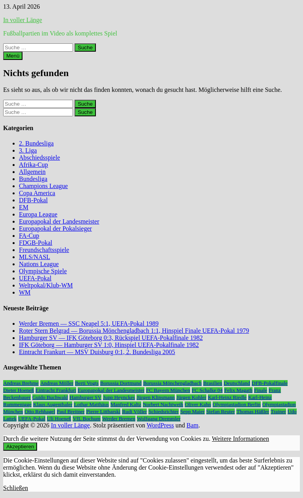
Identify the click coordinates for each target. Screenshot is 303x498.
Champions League (43, 186)
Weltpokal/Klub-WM (46, 285)
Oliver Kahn (198, 404)
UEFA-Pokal (35, 278)
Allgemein (32, 171)
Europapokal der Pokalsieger (55, 228)
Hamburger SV (85, 397)
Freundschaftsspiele (44, 249)
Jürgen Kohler (191, 397)
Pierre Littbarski (103, 411)
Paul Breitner (71, 411)
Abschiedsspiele (39, 157)
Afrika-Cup (33, 164)
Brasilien (212, 383)
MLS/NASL (34, 257)
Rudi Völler (134, 411)
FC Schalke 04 (207, 390)
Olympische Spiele (43, 271)
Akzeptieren (20, 447)
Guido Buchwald (50, 397)
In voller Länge (22, 20)
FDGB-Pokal (35, 242)
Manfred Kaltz (125, 404)
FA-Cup (29, 235)
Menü (12, 56)
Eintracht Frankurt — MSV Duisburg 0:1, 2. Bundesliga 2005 (97, 352)
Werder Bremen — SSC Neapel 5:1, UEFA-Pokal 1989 (89, 323)
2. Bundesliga (36, 143)
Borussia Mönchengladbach (172, 383)
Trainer (278, 411)
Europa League (38, 214)
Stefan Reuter (220, 411)
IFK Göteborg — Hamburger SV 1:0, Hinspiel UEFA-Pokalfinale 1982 (109, 344)
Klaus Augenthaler (53, 404)
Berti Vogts (87, 383)
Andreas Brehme (21, 383)
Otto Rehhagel (39, 411)
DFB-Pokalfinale (270, 383)
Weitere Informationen (240, 438)
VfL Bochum (86, 419)
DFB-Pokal (33, 200)
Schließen (15, 488)
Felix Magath (238, 390)
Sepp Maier (192, 411)
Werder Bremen (118, 419)
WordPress (160, 425)
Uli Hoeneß (59, 419)
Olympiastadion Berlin (237, 404)
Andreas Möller (56, 383)
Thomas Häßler (252, 411)
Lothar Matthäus (91, 404)
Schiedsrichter (163, 411)
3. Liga (28, 150)
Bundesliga (33, 178)
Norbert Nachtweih (163, 404)
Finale (260, 390)
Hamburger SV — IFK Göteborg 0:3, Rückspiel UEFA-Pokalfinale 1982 (111, 337)
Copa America (37, 193)
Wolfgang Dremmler (158, 419)
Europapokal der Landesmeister (59, 221)
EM (23, 207)
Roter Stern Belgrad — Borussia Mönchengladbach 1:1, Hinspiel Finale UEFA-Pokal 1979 (134, 330)
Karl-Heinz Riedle (227, 397)
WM (24, 292)
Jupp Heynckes (119, 397)
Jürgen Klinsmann (156, 397)
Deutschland (237, 383)
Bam (192, 425)
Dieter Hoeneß (18, 390)
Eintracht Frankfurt (56, 390)
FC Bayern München (168, 390)
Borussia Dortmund (121, 383)
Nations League (39, 264)
